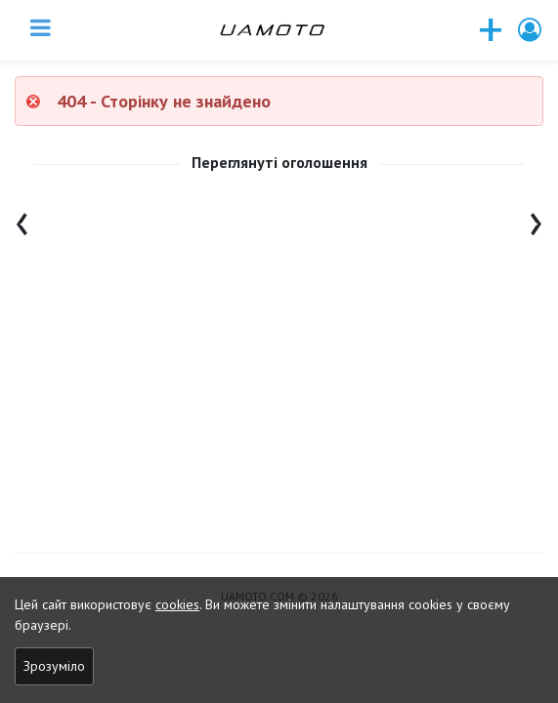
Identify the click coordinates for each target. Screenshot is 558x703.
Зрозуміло (54, 666)
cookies (177, 604)
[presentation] (22, 219)
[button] (530, 30)
